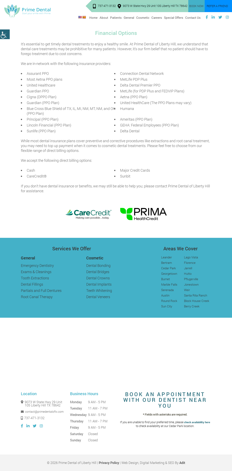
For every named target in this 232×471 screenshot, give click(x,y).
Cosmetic (142, 17)
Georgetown (169, 274)
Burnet (165, 279)
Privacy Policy (109, 463)
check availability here (197, 422)
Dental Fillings (32, 284)
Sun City (166, 306)
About (104, 17)
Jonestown (191, 284)
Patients (116, 17)
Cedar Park (168, 268)
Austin (165, 295)
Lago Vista (191, 257)
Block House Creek (196, 301)
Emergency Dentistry (37, 265)
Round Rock (169, 301)
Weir (187, 290)
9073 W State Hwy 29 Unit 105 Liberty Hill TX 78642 (153, 6)
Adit (182, 463)
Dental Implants (99, 284)
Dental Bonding (98, 265)
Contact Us (193, 17)
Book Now (196, 6)
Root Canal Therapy (37, 296)
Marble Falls (169, 284)
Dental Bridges (97, 271)
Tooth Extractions (35, 278)
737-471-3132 (104, 6)
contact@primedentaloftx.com (42, 412)
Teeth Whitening (99, 290)
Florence (190, 263)
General (129, 17)
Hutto (188, 274)
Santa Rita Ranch (195, 295)
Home (93, 17)
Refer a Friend (217, 6)
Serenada (167, 290)
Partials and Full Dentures (41, 290)
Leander (166, 257)
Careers (156, 17)
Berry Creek (191, 306)
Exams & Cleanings (36, 271)
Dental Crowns (98, 278)
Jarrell (188, 268)
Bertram (166, 263)
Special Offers (173, 17)
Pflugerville (191, 279)
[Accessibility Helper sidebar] (5, 34)
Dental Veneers (98, 296)
